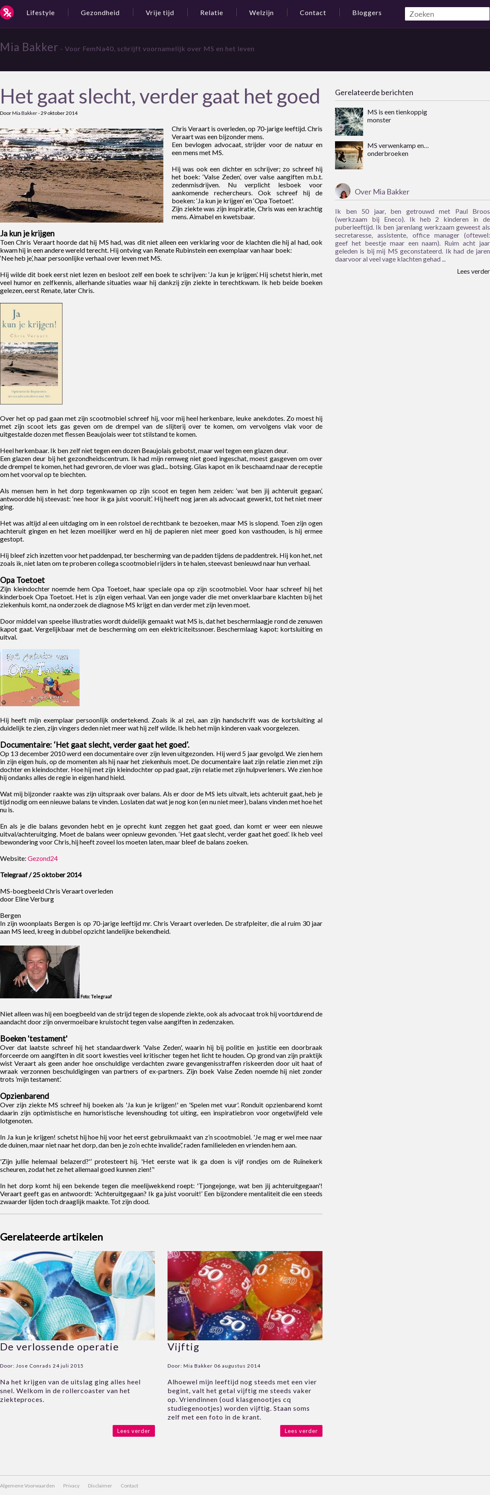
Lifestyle (40, 12)
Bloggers (367, 12)
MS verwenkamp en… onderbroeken (398, 149)
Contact (313, 12)
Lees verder (133, 1431)
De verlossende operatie (59, 1346)
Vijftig (183, 1346)
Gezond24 (43, 858)
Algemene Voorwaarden (27, 1485)
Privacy (71, 1485)
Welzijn (261, 12)
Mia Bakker (29, 47)
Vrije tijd (160, 12)
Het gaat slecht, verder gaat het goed (160, 96)
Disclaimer (100, 1485)
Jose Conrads (34, 1366)
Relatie (211, 12)
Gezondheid (100, 12)
